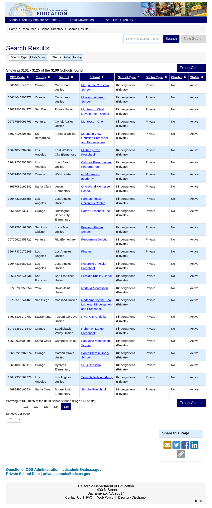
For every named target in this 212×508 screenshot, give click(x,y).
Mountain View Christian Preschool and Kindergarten (94, 138)
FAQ (89, 497)
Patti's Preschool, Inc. (96, 211)
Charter (176, 77)
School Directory (52, 29)
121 (26, 406)
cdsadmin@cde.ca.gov (81, 470)
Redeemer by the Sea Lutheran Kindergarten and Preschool (96, 304)
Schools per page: (18, 413)
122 (36, 406)
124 (56, 406)
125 (66, 406)
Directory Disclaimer (132, 497)
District (64, 77)
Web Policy (105, 497)
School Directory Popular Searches (34, 20)
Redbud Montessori (94, 288)
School (95, 77)
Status (194, 77)
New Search (193, 39)
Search (171, 39)
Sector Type (154, 77)
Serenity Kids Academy (97, 377)
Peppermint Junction (95, 239)
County (41, 77)
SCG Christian (91, 365)
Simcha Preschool (93, 389)
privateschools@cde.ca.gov (66, 474)
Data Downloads (83, 20)
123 (46, 406)
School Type (127, 77)
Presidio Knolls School (96, 275)
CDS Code (17, 77)
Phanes (86, 251)
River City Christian (94, 316)
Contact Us (73, 497)
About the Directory (120, 20)
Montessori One (92, 121)
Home (13, 29)
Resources (29, 29)
